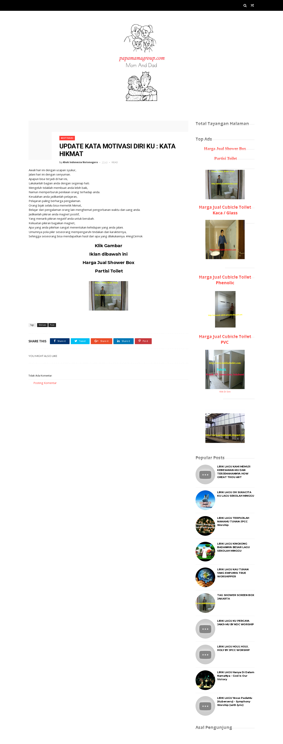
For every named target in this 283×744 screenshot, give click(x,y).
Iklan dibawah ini (107, 253)
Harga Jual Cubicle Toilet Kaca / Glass (225, 210)
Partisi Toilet (107, 270)
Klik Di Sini (225, 391)
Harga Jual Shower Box (107, 261)
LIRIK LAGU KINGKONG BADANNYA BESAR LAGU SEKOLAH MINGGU (233, 547)
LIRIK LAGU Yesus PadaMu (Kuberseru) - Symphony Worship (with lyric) (234, 701)
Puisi (52, 324)
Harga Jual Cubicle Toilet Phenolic (225, 279)
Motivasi (68, 137)
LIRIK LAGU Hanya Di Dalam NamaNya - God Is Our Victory (235, 676)
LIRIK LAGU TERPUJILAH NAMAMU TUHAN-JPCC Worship (233, 521)
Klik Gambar (107, 244)
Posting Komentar (45, 382)
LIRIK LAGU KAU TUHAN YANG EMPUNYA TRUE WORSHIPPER (232, 573)
